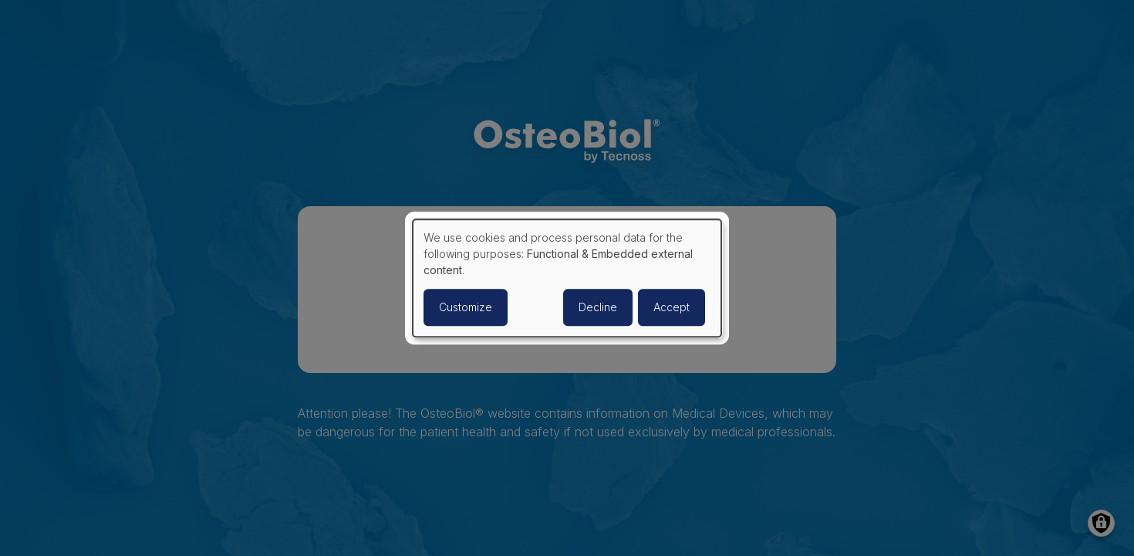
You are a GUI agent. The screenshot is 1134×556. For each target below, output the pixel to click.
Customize (465, 307)
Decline (598, 307)
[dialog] (567, 278)
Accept (671, 307)
